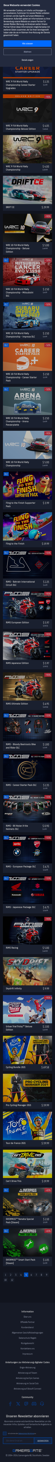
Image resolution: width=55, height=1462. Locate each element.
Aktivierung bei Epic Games (27, 1378)
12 (12, 1280)
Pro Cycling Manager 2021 (18, 1105)
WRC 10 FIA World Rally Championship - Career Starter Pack (21, 377)
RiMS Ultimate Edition (17, 703)
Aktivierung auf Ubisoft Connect (27, 1388)
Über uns (27, 1316)
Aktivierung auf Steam (27, 1372)
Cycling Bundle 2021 (15, 1067)
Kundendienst (27, 1327)
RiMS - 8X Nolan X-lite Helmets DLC (17, 827)
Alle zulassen (27, 43)
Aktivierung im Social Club (27, 1383)
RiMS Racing (12, 947)
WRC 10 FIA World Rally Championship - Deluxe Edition (17, 248)
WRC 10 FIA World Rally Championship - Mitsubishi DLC (19, 292)
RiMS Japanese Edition (17, 663)
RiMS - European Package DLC (21, 866)
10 (5, 1280)
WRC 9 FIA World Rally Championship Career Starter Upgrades (20, 85)
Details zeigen (27, 60)
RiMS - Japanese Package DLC (20, 907)
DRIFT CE (10, 207)
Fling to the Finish (15, 543)
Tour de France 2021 (16, 1143)
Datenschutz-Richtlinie (26, 1433)
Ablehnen (27, 51)
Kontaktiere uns (28, 1348)
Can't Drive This (13, 1181)
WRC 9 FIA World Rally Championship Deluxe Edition (21, 127)
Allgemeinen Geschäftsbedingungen (27, 1332)
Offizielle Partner (27, 1322)
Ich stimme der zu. (22, 1433)
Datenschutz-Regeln (27, 1338)
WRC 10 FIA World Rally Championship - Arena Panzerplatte (17, 421)
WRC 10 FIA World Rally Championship (17, 463)
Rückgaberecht (27, 1343)
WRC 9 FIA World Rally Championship (17, 168)
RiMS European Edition (17, 622)
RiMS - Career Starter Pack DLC (21, 785)
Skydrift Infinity (14, 988)
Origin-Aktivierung (27, 1367)
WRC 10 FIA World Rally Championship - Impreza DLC (20, 335)
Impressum (27, 1353)
